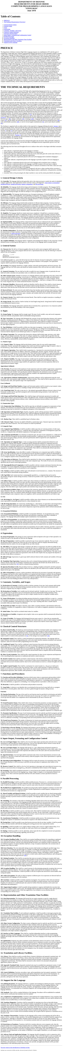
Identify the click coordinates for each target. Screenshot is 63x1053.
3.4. (2, 497)
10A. (2, 840)
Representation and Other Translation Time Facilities (18, 39)
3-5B (32, 119)
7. (1, 674)
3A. (2, 315)
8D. (2, 761)
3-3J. (2, 490)
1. (1, 178)
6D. (2, 655)
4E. (2, 562)
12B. (2, 966)
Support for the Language (10, 42)
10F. (2, 880)
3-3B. (2, 435)
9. (1, 779)
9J (43, 122)
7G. (2, 713)
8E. (2, 767)
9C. (2, 794)
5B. (2, 592)
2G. (2, 298)
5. (1, 583)
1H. (2, 240)
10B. (2, 848)
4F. (1, 567)
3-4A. (2, 500)
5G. (2, 619)
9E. (2, 811)
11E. (2, 934)
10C (48, 636)
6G (27, 636)
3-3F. (2, 465)
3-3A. (2, 429)
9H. (2, 823)
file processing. (40, 184)
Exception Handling (9, 38)
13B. (2, 993)
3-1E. (2, 378)
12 (11, 130)
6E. (2, 659)
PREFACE (7, 20)
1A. (2, 181)
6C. (2, 645)
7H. (2, 721)
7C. (2, 688)
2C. (2, 272)
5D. (2, 606)
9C (2, 123)
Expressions (7, 29)
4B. (2, 541)
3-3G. (2, 471)
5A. (2, 586)
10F (18, 122)
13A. (2, 984)
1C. (2, 194)
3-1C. (2, 359)
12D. (2, 973)
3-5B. (2, 520)
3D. (2, 335)
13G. (2, 1035)
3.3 (1, 427)
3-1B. (2, 351)
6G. (2, 666)
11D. (2, 924)
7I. (1, 728)
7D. (2, 695)
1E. (2, 213)
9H (58, 120)
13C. (2, 997)
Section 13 (18, 135)
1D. (2, 203)
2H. (2, 302)
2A (30, 114)
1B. (2, 187)
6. (1, 627)
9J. (1, 831)
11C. (2, 914)
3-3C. (2, 442)
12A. (2, 957)
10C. (2, 859)
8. (1, 739)
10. (2, 837)
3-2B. (2, 412)
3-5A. (2, 514)
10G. (2, 888)
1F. (1, 221)
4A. (2, 537)
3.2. (2, 404)
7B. (2, 685)
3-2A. (2, 407)
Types (5, 27)
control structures (15, 233)
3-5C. (2, 527)
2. (1, 246)
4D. (2, 557)
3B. (2, 319)
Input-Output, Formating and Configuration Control (17, 35)
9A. (2, 782)
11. (2, 896)
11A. (2, 899)
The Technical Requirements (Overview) (14, 22)
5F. (1, 615)
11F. (2, 941)
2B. (2, 266)
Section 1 (56, 126)
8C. (2, 755)
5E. (2, 612)
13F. (2, 1025)
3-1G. (2, 391)
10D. (2, 869)
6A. (2, 630)
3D (23, 119)
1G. (2, 230)
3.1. (2, 342)
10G (25, 856)
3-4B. (2, 504)
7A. (2, 678)
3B (9, 119)
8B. (2, 748)
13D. (2, 1003)
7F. (1, 703)
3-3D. (2, 453)
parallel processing (16, 184)
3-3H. (2, 475)
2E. (2, 285)
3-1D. (2, 369)
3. (1, 311)
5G (6, 120)
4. (1, 534)
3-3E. (2, 460)
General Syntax (8, 26)
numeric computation (27, 184)
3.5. (2, 511)
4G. (2, 573)
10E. (2, 876)
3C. (2, 328)
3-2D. (2, 422)
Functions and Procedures (10, 33)
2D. (2, 276)
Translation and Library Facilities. (13, 41)
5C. (2, 599)
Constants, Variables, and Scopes (12, 30)
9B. (2, 788)
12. (2, 954)
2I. (1, 306)
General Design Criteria (10, 24)
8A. (2, 742)
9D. (2, 801)
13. (2, 981)
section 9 (3, 117)
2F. (1, 290)
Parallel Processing (9, 36)
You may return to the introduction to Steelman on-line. (15, 1048)
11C (17, 565)
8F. (1, 771)
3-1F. (2, 387)
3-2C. (2, 420)
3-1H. (2, 397)
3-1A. (2, 345)
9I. (1, 827)
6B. (2, 639)
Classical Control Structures (11, 32)
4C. (2, 547)
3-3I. (2, 481)
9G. (2, 819)
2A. (2, 249)
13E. (2, 1016)
